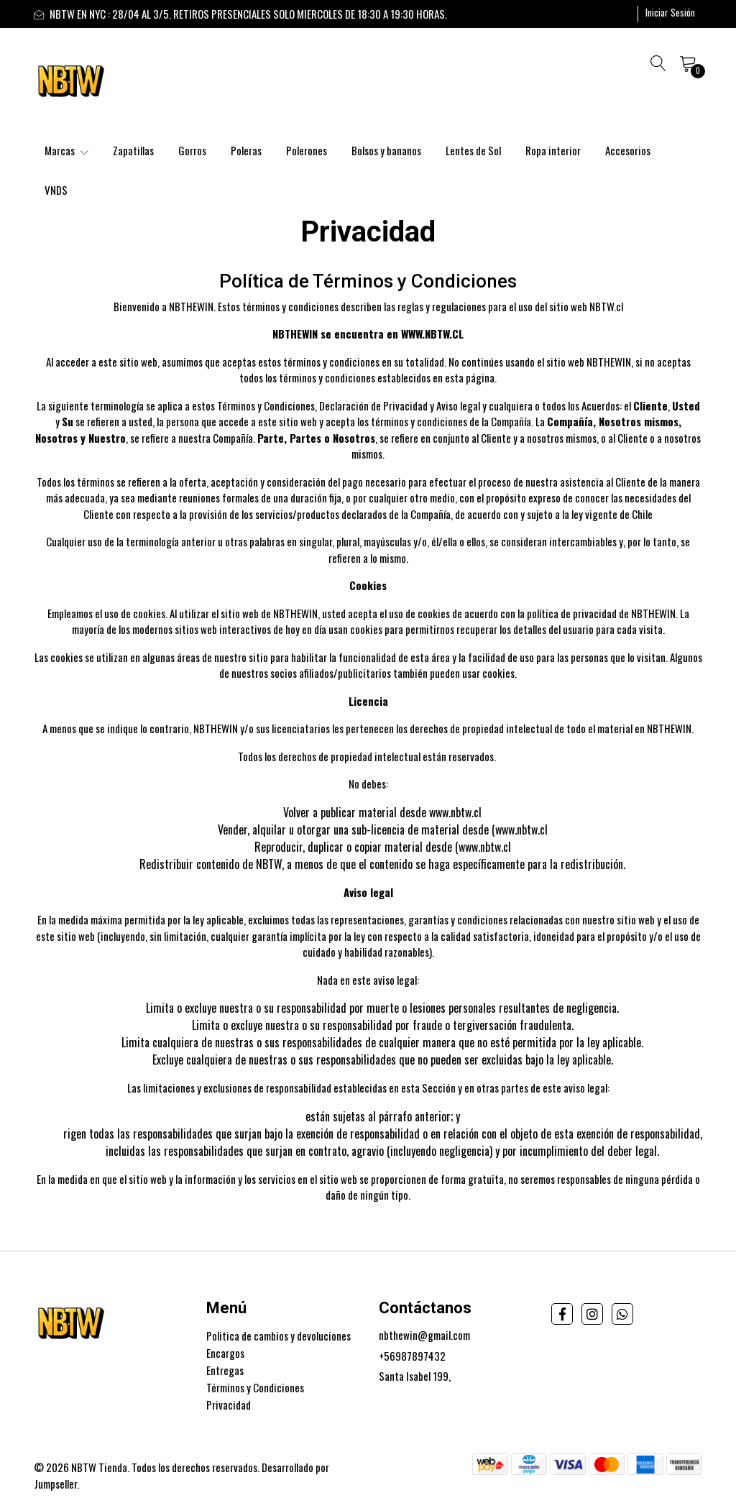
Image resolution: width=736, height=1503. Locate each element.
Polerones (306, 150)
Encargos (225, 1353)
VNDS (56, 190)
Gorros (192, 150)
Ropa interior (553, 150)
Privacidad (228, 1404)
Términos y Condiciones (255, 1387)
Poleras (246, 150)
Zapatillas (133, 150)
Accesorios (627, 150)
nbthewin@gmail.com (424, 1335)
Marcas (66, 150)
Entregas (225, 1370)
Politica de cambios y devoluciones (278, 1335)
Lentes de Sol (473, 150)
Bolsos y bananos (386, 150)
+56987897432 (412, 1356)
